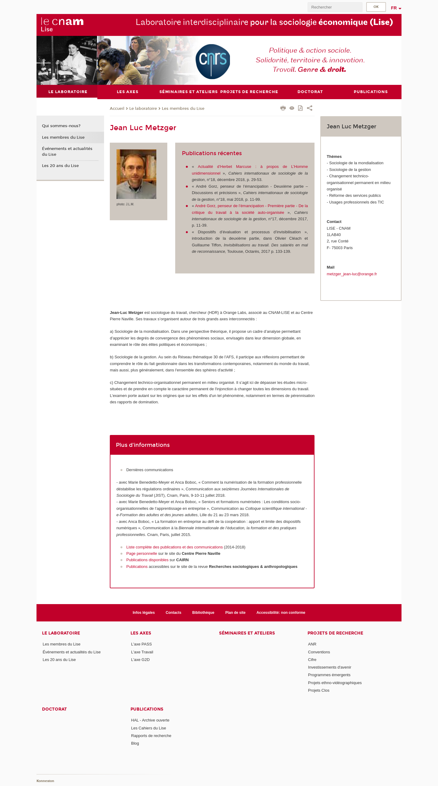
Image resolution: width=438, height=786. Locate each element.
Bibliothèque (203, 612)
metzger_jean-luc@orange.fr (352, 273)
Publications (137, 566)
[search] (335, 7)
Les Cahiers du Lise (148, 727)
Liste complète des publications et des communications (175, 546)
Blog (135, 743)
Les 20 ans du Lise (60, 165)
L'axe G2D (140, 659)
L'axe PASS (141, 644)
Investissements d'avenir (329, 667)
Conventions (319, 651)
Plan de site (235, 612)
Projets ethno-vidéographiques (335, 682)
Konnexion (45, 781)
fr (394, 7)
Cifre (312, 659)
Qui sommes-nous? (61, 125)
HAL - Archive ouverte (150, 720)
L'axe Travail (142, 651)
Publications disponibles (147, 560)
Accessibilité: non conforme (280, 612)
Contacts (173, 612)
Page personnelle (141, 553)
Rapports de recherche (151, 735)
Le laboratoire (143, 108)
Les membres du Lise (183, 108)
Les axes (140, 633)
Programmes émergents (329, 675)
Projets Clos (318, 690)
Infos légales (144, 612)
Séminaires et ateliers (247, 633)
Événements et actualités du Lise (67, 151)
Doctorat (54, 709)
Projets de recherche (335, 633)
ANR (312, 644)
